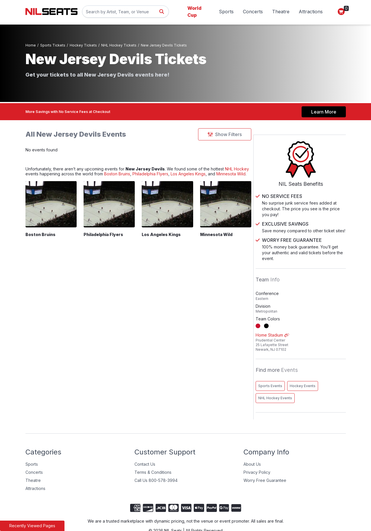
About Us (252, 448)
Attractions (311, 11)
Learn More (323, 109)
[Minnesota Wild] (229, 216)
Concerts (253, 11)
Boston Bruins (162, 178)
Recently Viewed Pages (32, 525)
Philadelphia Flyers (201, 178)
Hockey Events (321, 370)
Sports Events (289, 370)
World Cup (194, 11)
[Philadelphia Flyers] (111, 216)
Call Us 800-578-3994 (156, 465)
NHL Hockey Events (294, 382)
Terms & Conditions (152, 456)
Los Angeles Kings (166, 247)
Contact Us (144, 448)
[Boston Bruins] (51, 216)
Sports (226, 11)
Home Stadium (310, 327)
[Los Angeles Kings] (170, 216)
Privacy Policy (256, 456)
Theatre (280, 11)
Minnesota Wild (66, 185)
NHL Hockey (39, 178)
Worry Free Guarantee (264, 465)
